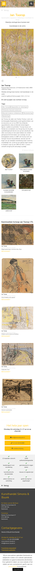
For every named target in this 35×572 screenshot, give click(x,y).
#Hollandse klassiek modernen (11, 110)
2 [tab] (19, 77)
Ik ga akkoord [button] (18, 569)
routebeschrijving (17, 448)
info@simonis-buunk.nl (8, 543)
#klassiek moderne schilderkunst (12, 113)
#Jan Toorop (5, 107)
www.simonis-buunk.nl (8, 541)
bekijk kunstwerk (5, 251)
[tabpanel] (17, 52)
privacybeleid (13, 566)
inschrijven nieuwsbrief (8, 548)
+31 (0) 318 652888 (17, 443)
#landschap (6, 116)
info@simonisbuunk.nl (17, 437)
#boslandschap (28, 113)
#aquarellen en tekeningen (19, 107)
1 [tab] (16, 77)
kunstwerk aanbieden (8, 550)
